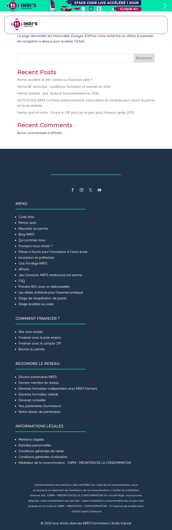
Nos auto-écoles (31, 332)
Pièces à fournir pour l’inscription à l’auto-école (53, 252)
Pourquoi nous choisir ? (36, 246)
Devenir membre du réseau (39, 383)
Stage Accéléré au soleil (36, 304)
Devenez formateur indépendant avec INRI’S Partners (58, 389)
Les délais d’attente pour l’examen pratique (51, 292)
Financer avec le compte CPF (40, 343)
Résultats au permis (33, 229)
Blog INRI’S (26, 234)
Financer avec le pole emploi (40, 338)
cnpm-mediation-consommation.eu (105, 500)
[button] (86, 5)
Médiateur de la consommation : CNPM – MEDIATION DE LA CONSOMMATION (75, 463)
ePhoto (24, 269)
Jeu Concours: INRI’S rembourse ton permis (50, 275)
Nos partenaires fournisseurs (40, 406)
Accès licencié (121, 523)
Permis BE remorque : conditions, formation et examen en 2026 (63, 87)
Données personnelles (35, 445)
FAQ (22, 281)
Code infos (26, 217)
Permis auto (27, 223)
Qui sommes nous (32, 240)
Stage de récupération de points (43, 298)
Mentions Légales (31, 439)
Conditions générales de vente (41, 451)
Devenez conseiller (32, 400)
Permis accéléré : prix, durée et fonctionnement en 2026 (58, 93)
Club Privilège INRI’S (33, 263)
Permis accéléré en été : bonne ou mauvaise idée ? (54, 80)
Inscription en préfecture (36, 258)
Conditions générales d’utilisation (43, 457)
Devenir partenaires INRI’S (38, 377)
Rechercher (144, 58)
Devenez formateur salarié (38, 394)
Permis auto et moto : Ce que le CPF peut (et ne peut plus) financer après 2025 (75, 113)
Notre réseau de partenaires (39, 412)
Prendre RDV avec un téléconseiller (44, 287)
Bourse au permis (32, 349)
